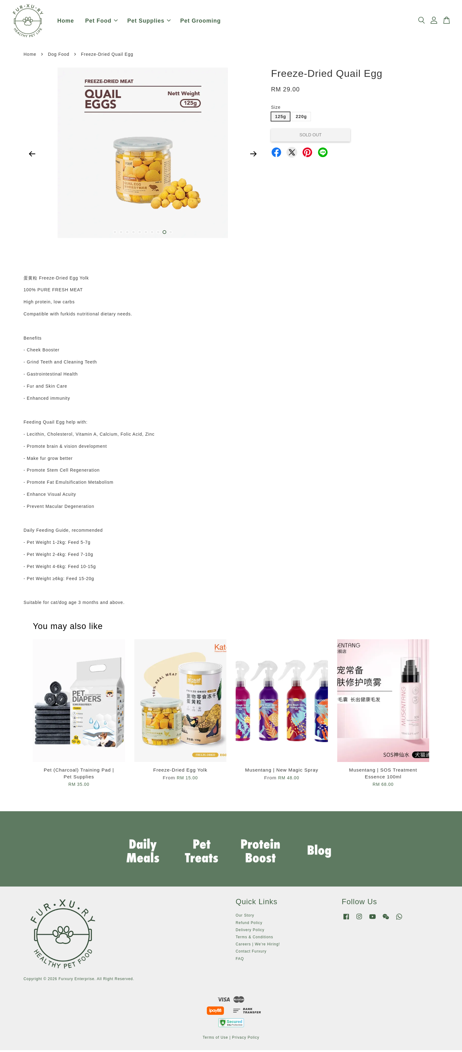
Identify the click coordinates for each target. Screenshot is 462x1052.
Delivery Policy (250, 932)
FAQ (240, 960)
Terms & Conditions (254, 939)
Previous (32, 156)
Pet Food (101, 22)
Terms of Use (215, 1039)
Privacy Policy (245, 1039)
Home (65, 22)
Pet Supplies (149, 22)
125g (280, 118)
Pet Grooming (200, 22)
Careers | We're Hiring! (258, 946)
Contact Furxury (251, 953)
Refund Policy (249, 924)
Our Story (245, 917)
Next (253, 156)
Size (276, 109)
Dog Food (58, 56)
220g (301, 118)
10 (170, 234)
